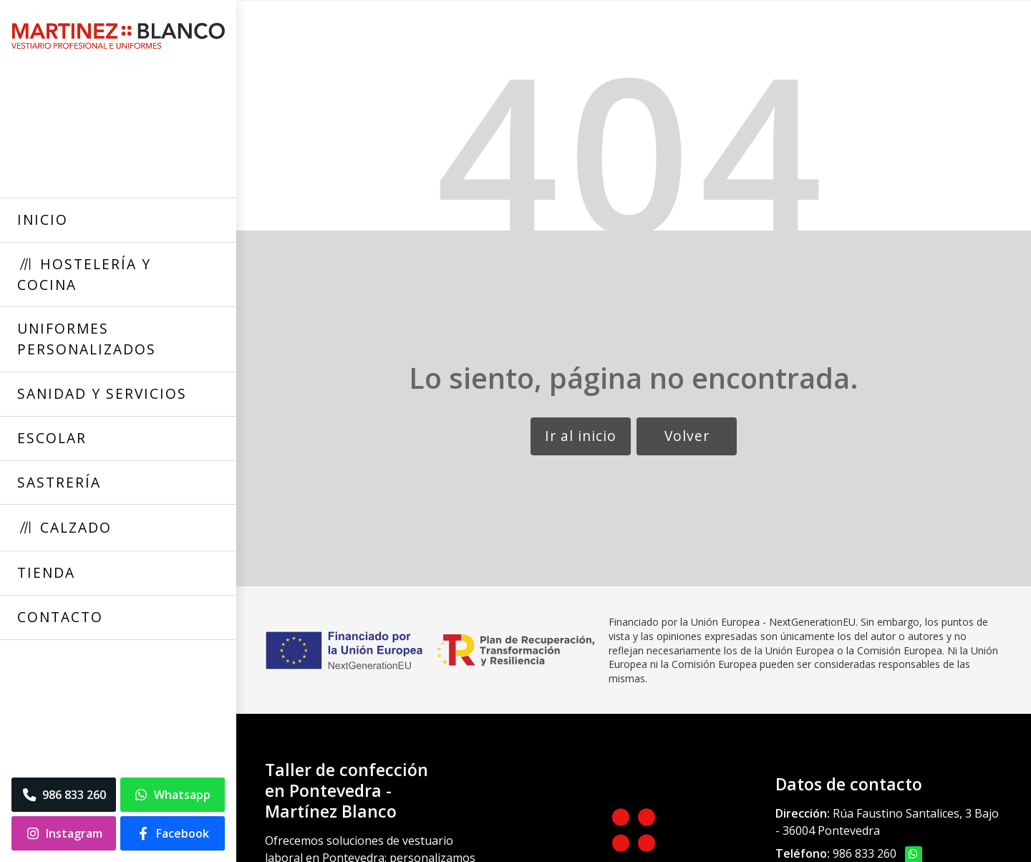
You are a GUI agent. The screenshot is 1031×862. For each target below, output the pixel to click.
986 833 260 (864, 853)
